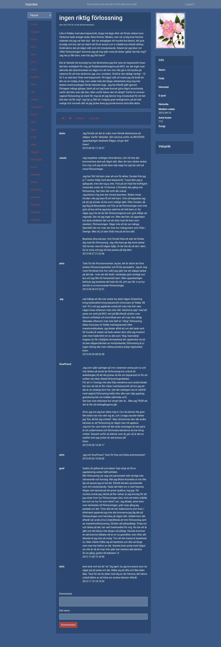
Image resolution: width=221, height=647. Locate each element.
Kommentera (68, 624)
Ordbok (80, 118)
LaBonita (36, 212)
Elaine (34, 114)
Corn (33, 61)
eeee (33, 144)
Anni (33, 46)
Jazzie (34, 99)
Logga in (189, 4)
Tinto (33, 137)
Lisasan (35, 31)
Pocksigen (36, 159)
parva (34, 167)
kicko (34, 39)
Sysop (34, 24)
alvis (33, 122)
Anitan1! (35, 219)
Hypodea (31, 4)
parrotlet (35, 197)
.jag (33, 92)
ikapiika (35, 76)
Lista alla (94, 118)
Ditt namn (64, 610)
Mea (33, 54)
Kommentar (65, 593)
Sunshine (36, 189)
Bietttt (34, 182)
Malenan (35, 174)
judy (33, 129)
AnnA (34, 69)
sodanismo (37, 107)
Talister (35, 152)
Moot (34, 84)
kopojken (36, 204)
